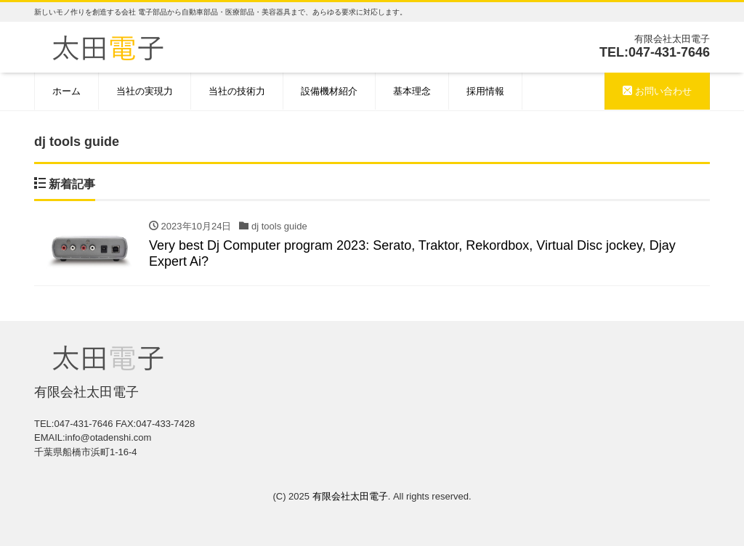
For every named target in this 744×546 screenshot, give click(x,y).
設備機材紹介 (329, 91)
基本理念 (412, 91)
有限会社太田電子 (350, 496)
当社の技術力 (237, 91)
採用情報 (485, 91)
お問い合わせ (657, 91)
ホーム (66, 91)
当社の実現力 (144, 91)
